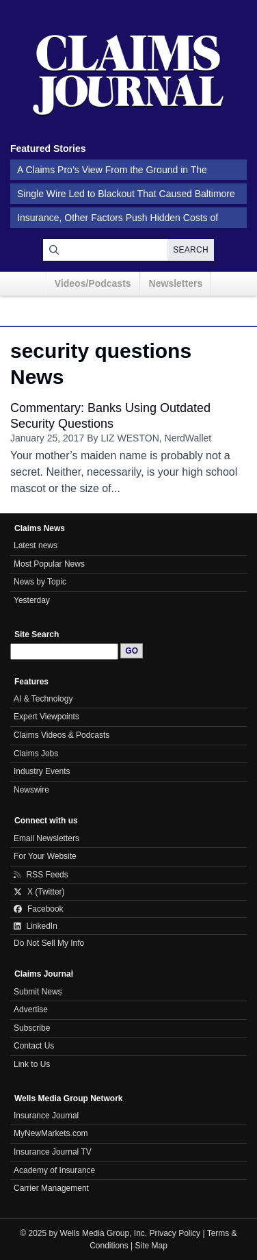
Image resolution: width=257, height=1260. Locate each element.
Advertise (31, 1009)
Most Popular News (49, 564)
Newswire (31, 790)
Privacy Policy (175, 1233)
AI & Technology (43, 699)
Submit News (38, 992)
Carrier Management (51, 1188)
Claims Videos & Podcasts (61, 735)
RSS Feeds (41, 874)
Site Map (151, 1245)
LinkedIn (35, 926)
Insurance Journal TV (53, 1152)
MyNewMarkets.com (51, 1133)
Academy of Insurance (54, 1170)
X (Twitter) (39, 892)
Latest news (35, 545)
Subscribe (32, 1028)
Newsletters (176, 283)
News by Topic (40, 582)
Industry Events (42, 771)
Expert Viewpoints (46, 716)
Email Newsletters (46, 838)
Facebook (39, 909)
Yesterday (32, 600)
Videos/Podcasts (93, 283)
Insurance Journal (46, 1115)
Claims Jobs (36, 753)
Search (190, 250)
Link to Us (32, 1064)
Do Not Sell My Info (49, 943)
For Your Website (45, 856)
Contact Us (34, 1046)
